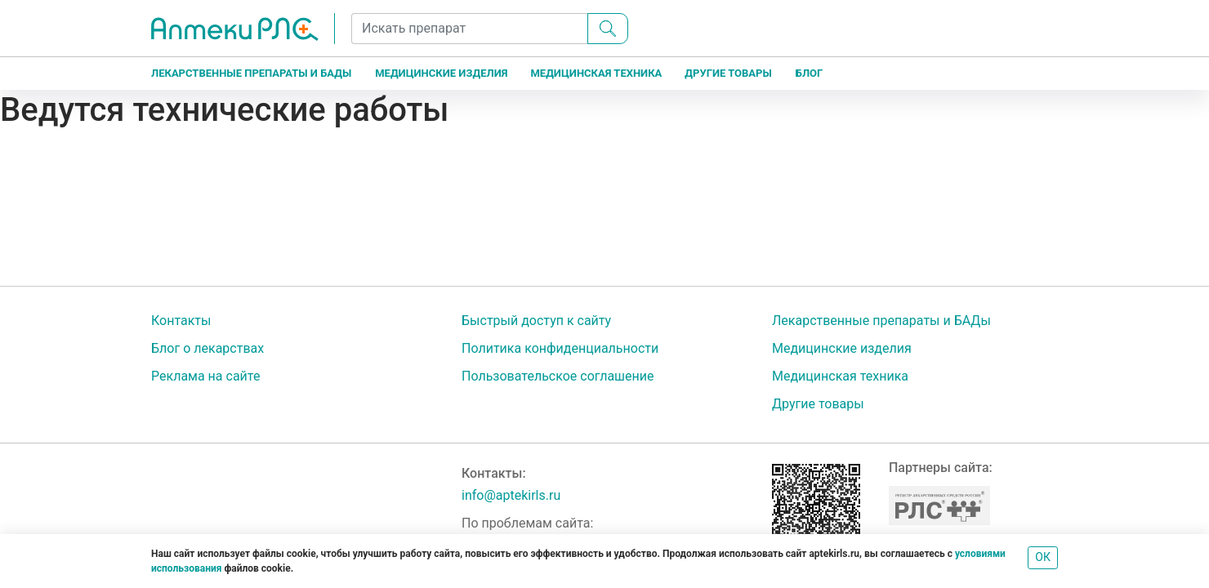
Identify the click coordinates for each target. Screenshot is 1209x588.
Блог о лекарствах (207, 348)
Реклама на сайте (205, 376)
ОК (1043, 557)
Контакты (181, 320)
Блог (809, 73)
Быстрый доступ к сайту (536, 320)
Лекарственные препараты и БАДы (251, 73)
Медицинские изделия (441, 73)
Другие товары (728, 73)
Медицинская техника (596, 73)
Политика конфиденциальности (560, 348)
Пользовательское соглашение (558, 376)
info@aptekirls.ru (511, 495)
